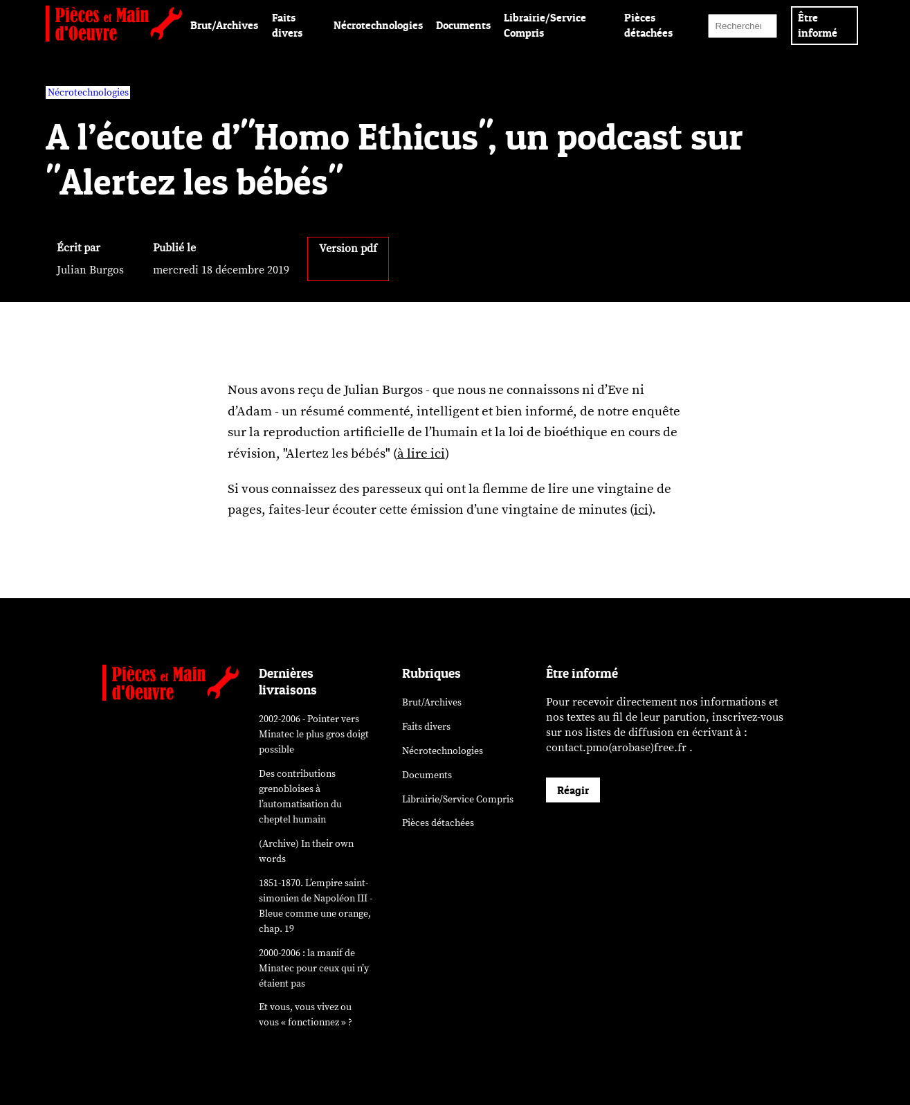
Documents (463, 25)
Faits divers (426, 726)
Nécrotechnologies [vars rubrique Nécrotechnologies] (88, 92)
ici (641, 510)
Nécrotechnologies (378, 25)
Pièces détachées (438, 822)
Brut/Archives (224, 25)
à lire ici (421, 453)
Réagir (573, 790)
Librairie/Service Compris (457, 799)
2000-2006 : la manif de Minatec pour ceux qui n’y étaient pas (314, 968)
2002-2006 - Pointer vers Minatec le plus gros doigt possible (314, 734)
